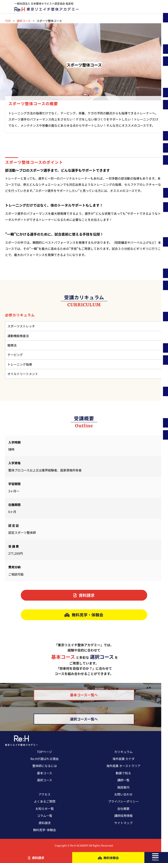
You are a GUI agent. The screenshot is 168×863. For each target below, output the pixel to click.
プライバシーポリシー (123, 801)
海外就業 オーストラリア (123, 766)
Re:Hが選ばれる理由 (44, 758)
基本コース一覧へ (84, 694)
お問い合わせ (123, 794)
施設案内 (123, 787)
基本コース (44, 773)
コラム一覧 (44, 815)
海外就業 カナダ (123, 758)
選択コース (44, 780)
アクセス (44, 794)
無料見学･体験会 (44, 830)
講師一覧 (123, 780)
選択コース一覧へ (84, 719)
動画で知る (123, 773)
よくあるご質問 (44, 801)
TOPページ (44, 751)
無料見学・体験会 (84, 614)
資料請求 (84, 595)
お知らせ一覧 (44, 808)
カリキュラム (123, 751)
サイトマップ (123, 823)
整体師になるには (44, 766)
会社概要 (123, 808)
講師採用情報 (123, 815)
